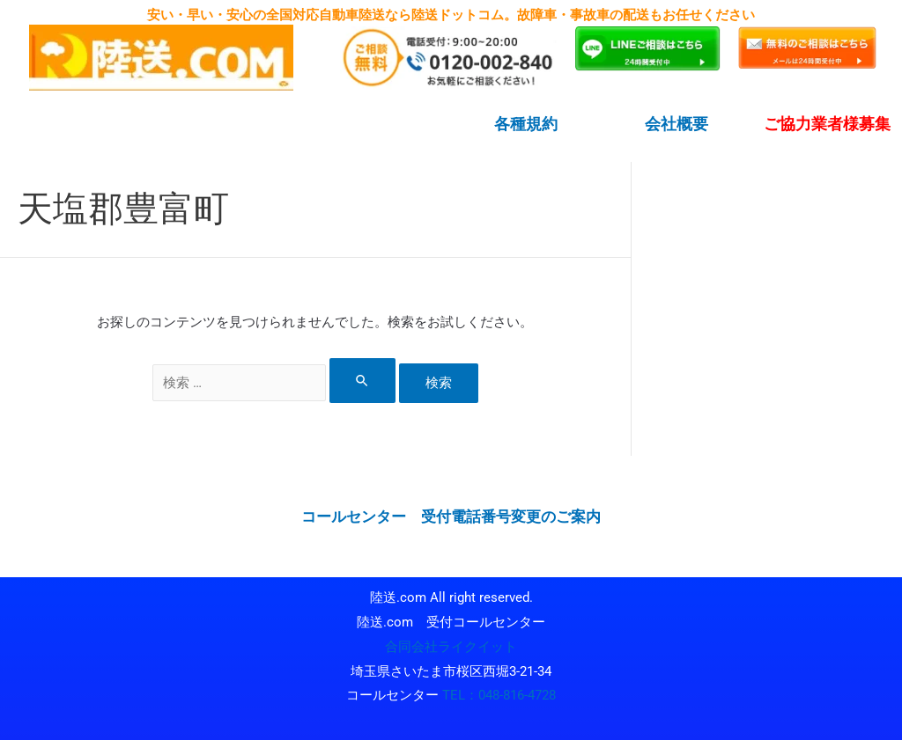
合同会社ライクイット (451, 646)
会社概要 (676, 123)
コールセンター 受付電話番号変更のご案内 (451, 516)
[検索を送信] (362, 380)
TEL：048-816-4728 (499, 695)
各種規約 (526, 123)
